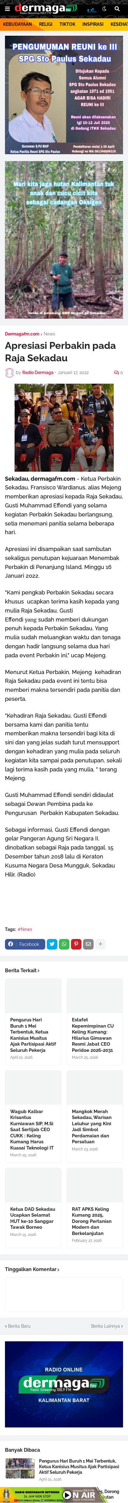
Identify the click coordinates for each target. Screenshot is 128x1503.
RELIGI (45, 24)
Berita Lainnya (105, 1326)
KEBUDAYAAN (17, 24)
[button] (7, 9)
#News (25, 929)
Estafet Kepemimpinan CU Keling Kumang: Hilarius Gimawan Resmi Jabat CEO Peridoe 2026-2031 (93, 1035)
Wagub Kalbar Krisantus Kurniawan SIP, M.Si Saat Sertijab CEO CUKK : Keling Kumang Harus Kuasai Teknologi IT (32, 1130)
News (49, 334)
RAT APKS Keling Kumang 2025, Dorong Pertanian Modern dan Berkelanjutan (92, 1221)
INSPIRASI (93, 24)
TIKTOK (67, 24)
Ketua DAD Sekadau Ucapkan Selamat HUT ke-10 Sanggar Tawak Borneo (32, 1218)
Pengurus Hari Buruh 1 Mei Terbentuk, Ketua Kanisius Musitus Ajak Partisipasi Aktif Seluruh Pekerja (33, 1035)
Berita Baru (19, 1326)
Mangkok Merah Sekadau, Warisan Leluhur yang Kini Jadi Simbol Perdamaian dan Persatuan (92, 1127)
